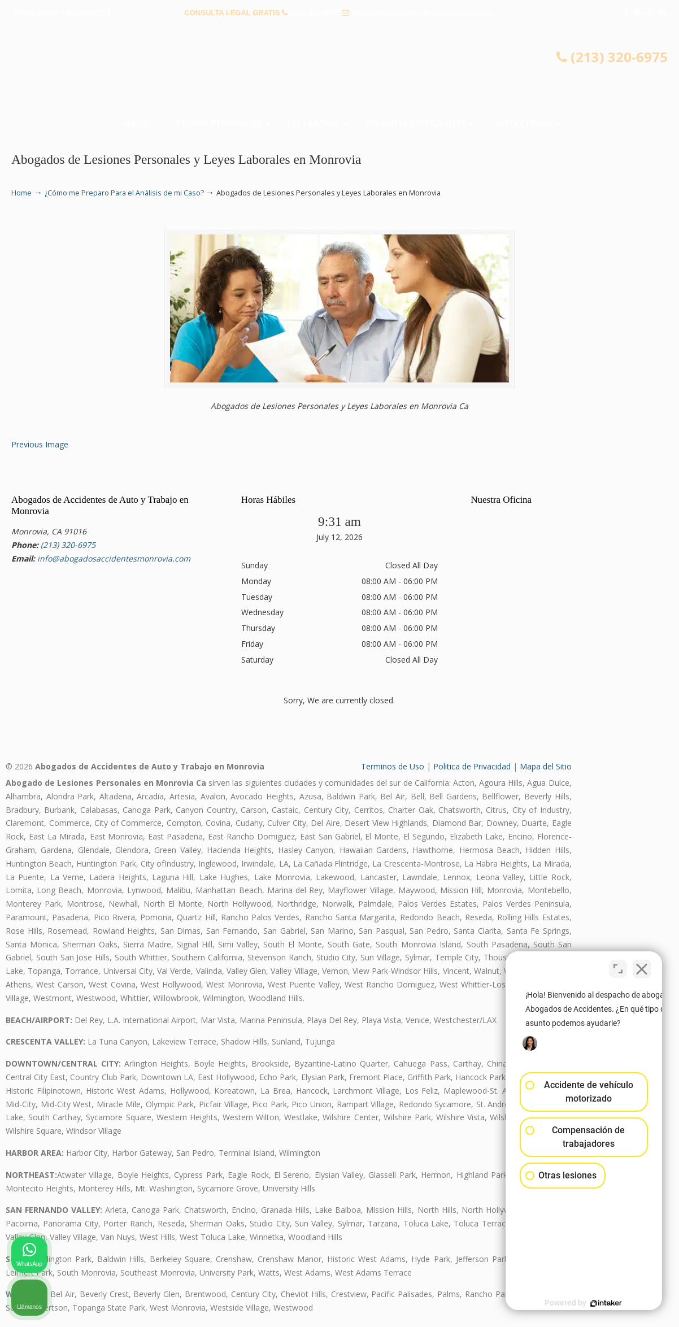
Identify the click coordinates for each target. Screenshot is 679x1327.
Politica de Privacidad (472, 766)
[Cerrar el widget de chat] (642, 966)
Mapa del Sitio (546, 766)
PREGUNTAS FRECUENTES (62, 12)
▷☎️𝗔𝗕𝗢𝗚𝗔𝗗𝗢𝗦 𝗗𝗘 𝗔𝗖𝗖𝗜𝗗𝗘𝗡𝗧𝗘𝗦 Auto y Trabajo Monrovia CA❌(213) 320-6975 (339, 71)
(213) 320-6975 (315, 12)
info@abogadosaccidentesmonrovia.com (423, 12)
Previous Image (39, 444)
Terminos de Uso (392, 766)
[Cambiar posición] (618, 966)
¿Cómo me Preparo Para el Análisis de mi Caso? (124, 193)
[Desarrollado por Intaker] (583, 1303)
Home (21, 193)
